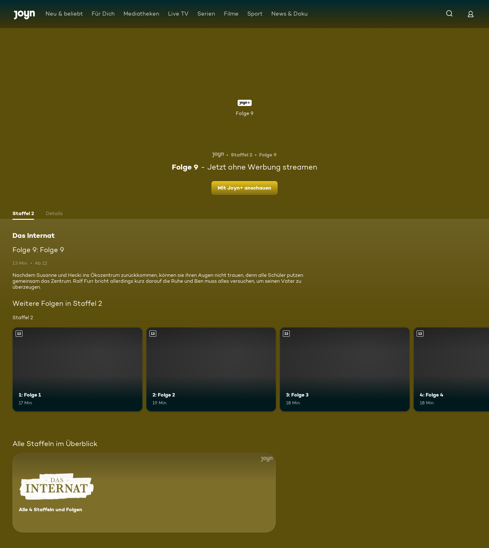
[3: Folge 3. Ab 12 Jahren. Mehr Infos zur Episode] (345, 369)
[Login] (470, 13)
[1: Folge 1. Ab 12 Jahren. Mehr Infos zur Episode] (77, 369)
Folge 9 (245, 113)
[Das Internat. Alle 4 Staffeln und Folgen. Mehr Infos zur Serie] (144, 492)
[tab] (23, 214)
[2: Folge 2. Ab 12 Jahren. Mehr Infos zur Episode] (211, 369)
